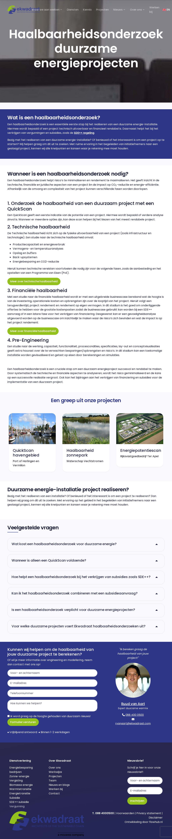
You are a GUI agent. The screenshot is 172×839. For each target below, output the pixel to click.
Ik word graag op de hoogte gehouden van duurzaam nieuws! (49, 716)
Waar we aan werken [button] (45, 10)
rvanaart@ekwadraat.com (133, 723)
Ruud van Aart (133, 703)
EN (166, 10)
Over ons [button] (136, 10)
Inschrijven (137, 801)
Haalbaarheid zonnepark (80, 453)
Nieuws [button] (118, 10)
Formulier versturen (23, 722)
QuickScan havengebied (26, 453)
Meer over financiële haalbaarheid (33, 331)
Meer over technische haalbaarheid (34, 281)
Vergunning (17, 806)
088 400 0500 (134, 715)
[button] (86, 544)
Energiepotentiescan (140, 450)
